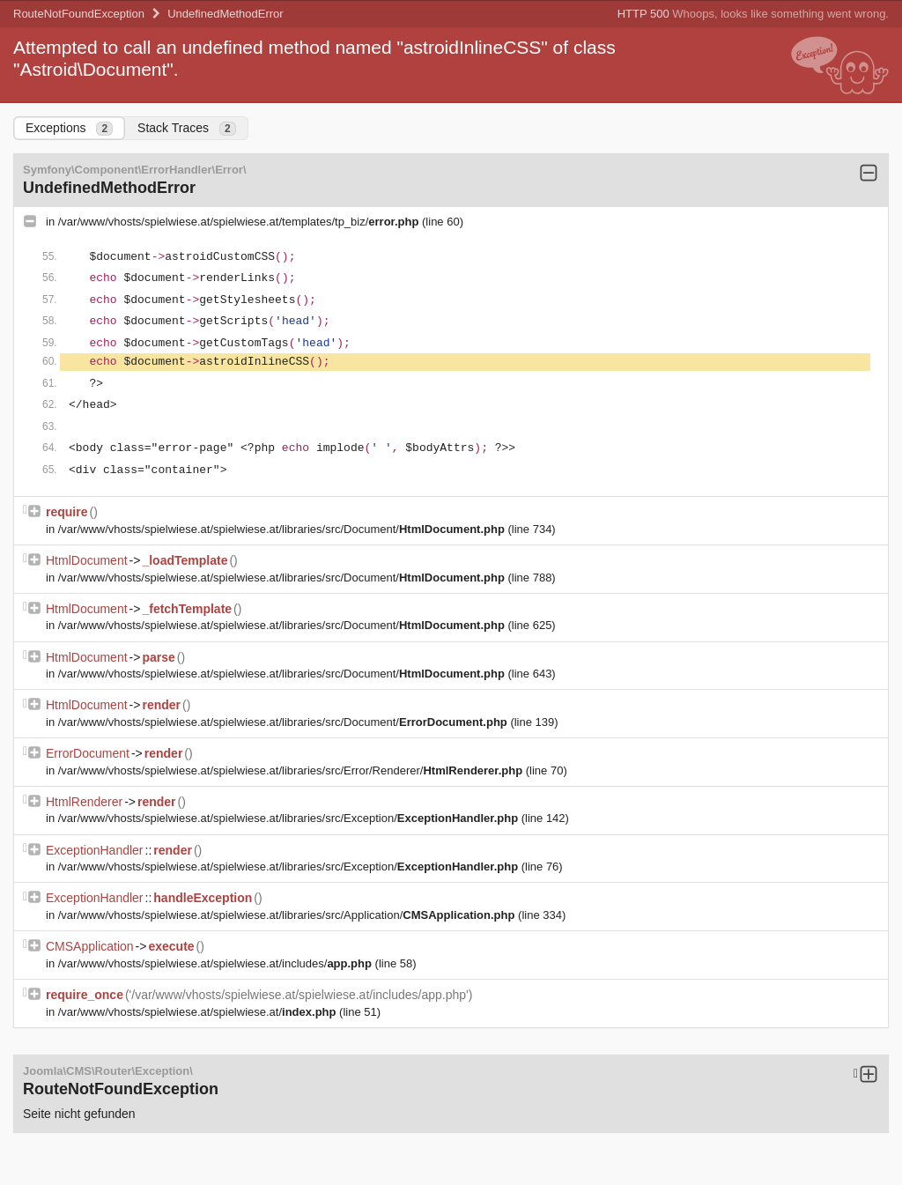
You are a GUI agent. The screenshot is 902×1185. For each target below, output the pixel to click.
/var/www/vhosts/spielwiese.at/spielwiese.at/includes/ (216, 963)
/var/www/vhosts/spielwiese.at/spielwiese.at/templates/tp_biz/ (240, 221)
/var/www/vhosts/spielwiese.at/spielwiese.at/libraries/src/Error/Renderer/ (292, 770)
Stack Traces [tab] (186, 128)
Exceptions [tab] (69, 128)
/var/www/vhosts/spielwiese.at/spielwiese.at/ (198, 1011)
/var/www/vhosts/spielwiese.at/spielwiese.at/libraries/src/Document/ (283, 529)
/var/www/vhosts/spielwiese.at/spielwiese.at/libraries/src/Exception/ (289, 818)
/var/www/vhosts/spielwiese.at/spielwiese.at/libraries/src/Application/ (288, 915)
